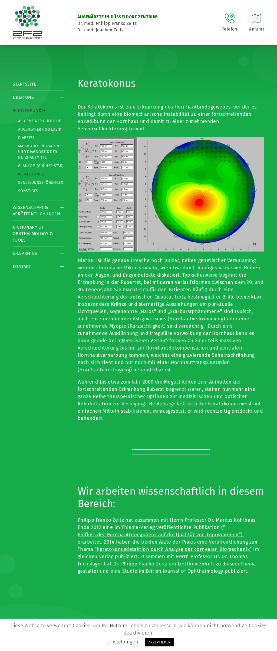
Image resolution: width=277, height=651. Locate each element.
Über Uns (23, 97)
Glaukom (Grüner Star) (41, 166)
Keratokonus (31, 174)
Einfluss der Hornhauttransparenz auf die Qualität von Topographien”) (161, 535)
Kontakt (22, 266)
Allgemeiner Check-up (39, 121)
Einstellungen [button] (122, 642)
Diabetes (26, 137)
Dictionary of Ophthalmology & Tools (33, 234)
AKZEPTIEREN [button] (160, 642)
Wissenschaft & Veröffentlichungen (36, 210)
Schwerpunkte (29, 110)
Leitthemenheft (196, 564)
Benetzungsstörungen (41, 182)
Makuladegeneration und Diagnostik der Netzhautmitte (38, 152)
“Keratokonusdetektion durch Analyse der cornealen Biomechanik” (173, 549)
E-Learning (25, 253)
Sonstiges (28, 191)
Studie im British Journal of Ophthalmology (172, 571)
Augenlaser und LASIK (39, 129)
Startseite (24, 84)
